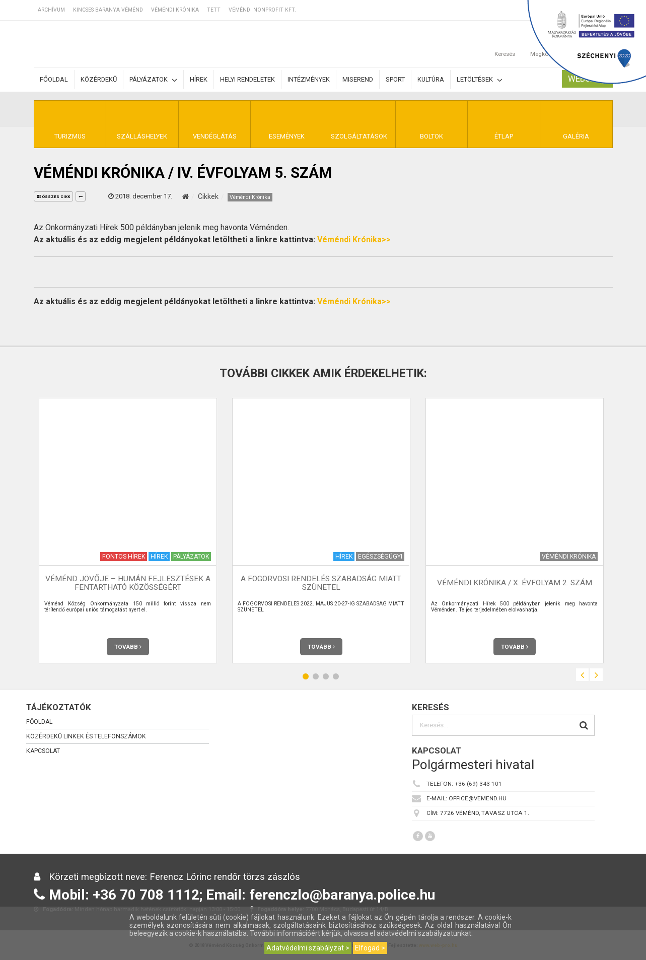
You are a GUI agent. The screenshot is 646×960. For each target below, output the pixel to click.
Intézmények (309, 79)
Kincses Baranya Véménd (108, 10)
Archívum (51, 10)
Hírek (198, 79)
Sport (395, 79)
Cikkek (208, 196)
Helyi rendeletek (247, 79)
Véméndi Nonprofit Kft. (262, 10)
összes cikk (53, 196)
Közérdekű (99, 79)
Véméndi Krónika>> (354, 239)
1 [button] (306, 676)
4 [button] (336, 676)
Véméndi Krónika (175, 10)
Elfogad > (370, 948)
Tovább (127, 646)
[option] (128, 530)
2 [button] (316, 676)
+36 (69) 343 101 (478, 783)
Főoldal (54, 79)
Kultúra (430, 79)
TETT (214, 10)
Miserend (357, 79)
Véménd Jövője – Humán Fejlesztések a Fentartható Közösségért (127, 583)
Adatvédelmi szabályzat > (307, 948)
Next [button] (596, 674)
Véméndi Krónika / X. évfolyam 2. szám (514, 582)
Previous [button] (582, 674)
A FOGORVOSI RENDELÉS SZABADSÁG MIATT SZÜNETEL (321, 583)
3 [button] (326, 676)
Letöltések (480, 80)
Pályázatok (153, 80)
